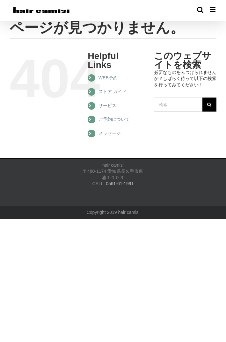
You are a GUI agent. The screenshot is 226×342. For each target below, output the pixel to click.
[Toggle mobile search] (200, 9)
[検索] (209, 105)
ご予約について (114, 119)
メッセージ (109, 133)
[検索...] (178, 105)
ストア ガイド (112, 91)
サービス (107, 105)
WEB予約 (108, 77)
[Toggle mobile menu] (213, 9)
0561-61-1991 (120, 183)
